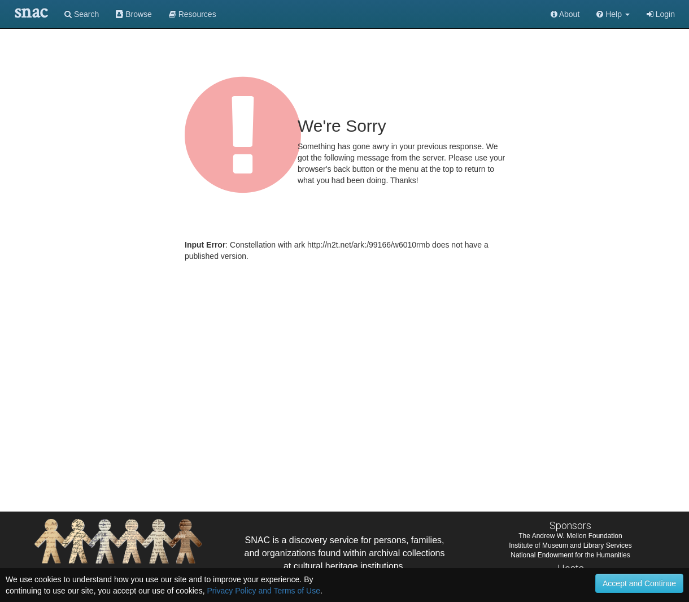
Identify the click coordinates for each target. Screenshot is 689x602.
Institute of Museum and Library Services (570, 545)
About (565, 14)
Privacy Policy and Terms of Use (263, 590)
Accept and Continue (639, 583)
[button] (613, 14)
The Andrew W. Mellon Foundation (570, 536)
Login (661, 14)
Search (81, 14)
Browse (134, 14)
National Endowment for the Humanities (570, 555)
